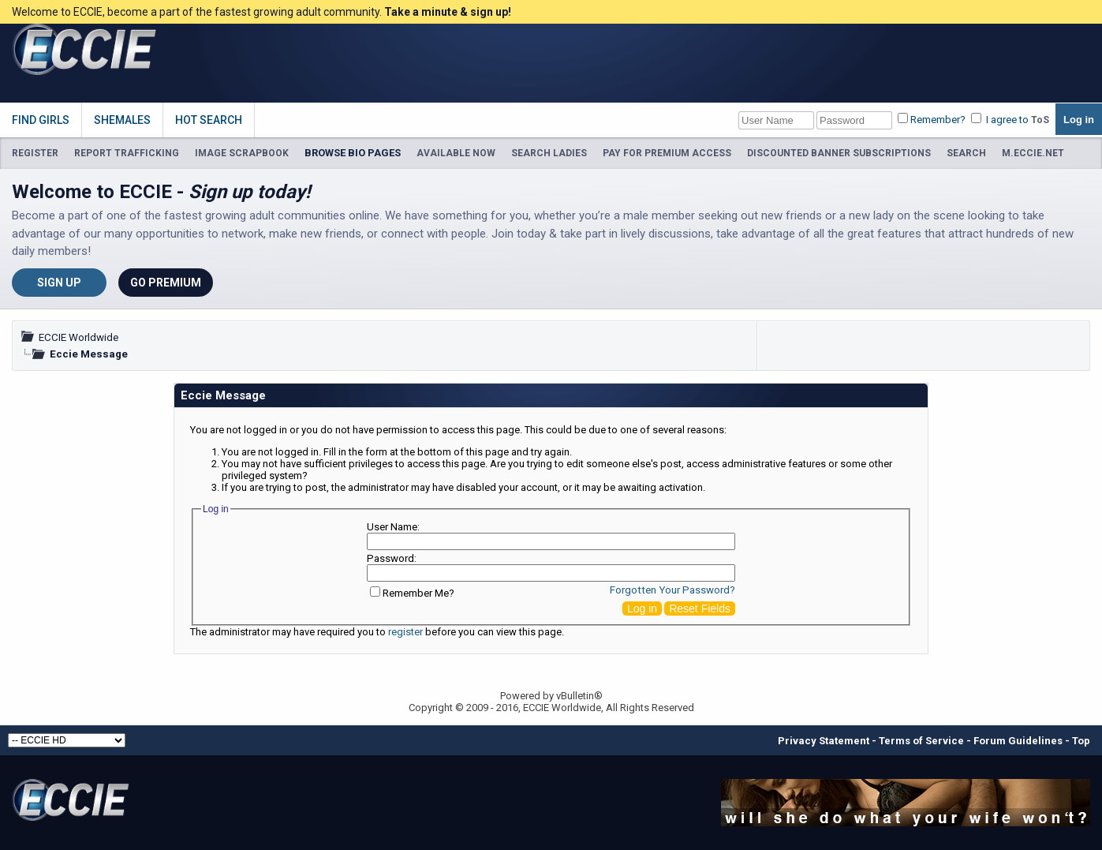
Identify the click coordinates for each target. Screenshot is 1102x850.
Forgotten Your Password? (672, 590)
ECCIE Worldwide (78, 337)
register (405, 632)
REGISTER (35, 153)
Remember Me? (412, 593)
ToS (1040, 119)
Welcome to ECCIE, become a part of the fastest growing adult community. (261, 12)
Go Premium (165, 282)
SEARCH (966, 153)
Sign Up (59, 282)
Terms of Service (921, 741)
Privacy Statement (823, 741)
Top (1081, 741)
